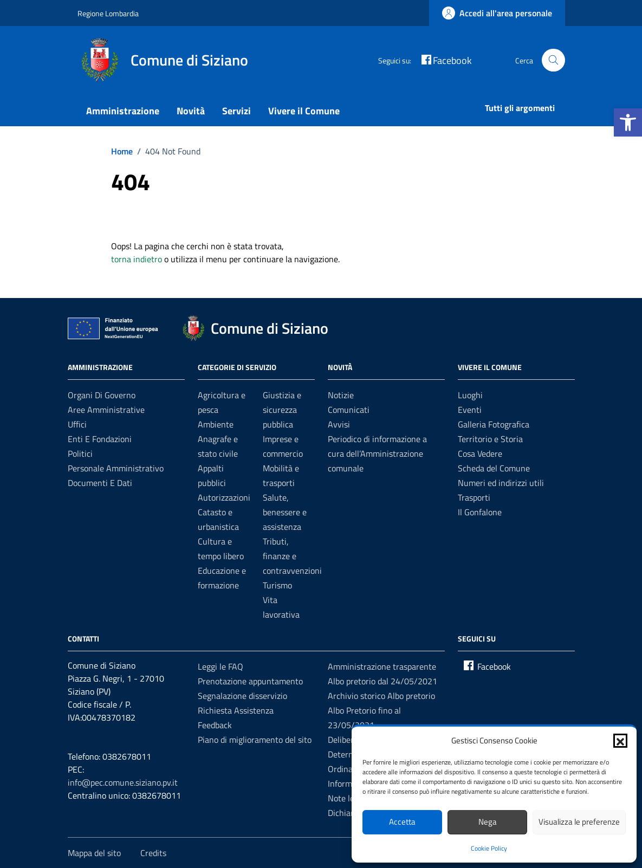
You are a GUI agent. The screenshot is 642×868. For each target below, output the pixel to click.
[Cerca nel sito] (553, 60)
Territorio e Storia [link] (490, 438)
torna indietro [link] (136, 258)
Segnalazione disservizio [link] (242, 695)
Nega (487, 821)
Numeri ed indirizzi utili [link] (501, 482)
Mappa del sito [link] (94, 852)
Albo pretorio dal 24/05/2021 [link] (382, 681)
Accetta (402, 821)
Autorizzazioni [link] (224, 497)
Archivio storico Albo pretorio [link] (381, 695)
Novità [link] (191, 110)
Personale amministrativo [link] (116, 468)
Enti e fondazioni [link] (100, 438)
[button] (620, 740)
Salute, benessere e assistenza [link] (285, 512)
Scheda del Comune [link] (494, 468)
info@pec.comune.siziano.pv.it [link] (123, 782)
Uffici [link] (77, 424)
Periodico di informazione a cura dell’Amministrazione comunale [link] (377, 453)
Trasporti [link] (474, 497)
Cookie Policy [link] (489, 848)
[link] (628, 122)
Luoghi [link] (470, 394)
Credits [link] (153, 852)
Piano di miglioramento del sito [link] (255, 739)
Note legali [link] (347, 798)
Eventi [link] (470, 409)
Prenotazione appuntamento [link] (250, 681)
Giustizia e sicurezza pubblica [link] (282, 409)
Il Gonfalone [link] (480, 512)
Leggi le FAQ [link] (220, 666)
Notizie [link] (341, 394)
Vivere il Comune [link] (304, 110)
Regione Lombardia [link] (108, 13)
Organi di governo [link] (101, 394)
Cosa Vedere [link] (480, 453)
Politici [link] (80, 453)
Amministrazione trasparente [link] (382, 666)
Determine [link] (347, 754)
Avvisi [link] (339, 424)
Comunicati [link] (348, 409)
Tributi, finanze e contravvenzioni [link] (292, 556)
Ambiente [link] (216, 424)
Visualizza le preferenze (579, 821)
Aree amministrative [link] (106, 409)
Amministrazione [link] (122, 110)
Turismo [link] (277, 585)
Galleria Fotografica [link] (493, 424)
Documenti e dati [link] (100, 482)
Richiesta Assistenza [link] (236, 710)
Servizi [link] (236, 110)
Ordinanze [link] (347, 768)
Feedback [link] (215, 724)
